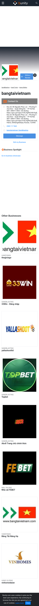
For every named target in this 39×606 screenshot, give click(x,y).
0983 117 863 (12, 126)
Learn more (19, 603)
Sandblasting (5, 87)
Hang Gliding (23, 87)
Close (28, 603)
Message (19, 136)
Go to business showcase (11, 156)
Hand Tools (14, 87)
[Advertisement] (19, 26)
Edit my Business (19, 142)
